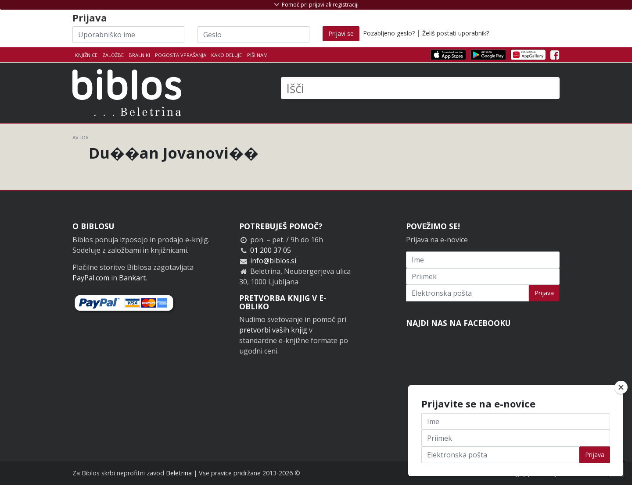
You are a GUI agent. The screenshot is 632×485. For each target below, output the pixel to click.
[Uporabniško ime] (128, 34)
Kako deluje (226, 55)
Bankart (132, 278)
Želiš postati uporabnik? (455, 33)
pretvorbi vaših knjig (273, 330)
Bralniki (139, 55)
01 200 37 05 (270, 250)
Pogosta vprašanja (180, 55)
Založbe (113, 55)
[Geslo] (253, 34)
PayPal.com (90, 278)
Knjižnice (86, 55)
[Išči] (420, 88)
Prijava (544, 293)
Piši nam (257, 55)
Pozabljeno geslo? (389, 33)
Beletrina (179, 473)
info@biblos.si (273, 261)
